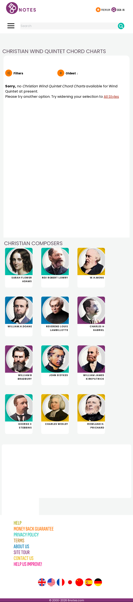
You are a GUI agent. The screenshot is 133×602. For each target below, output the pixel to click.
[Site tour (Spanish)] (88, 582)
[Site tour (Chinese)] (79, 582)
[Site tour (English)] (42, 582)
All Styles (111, 96)
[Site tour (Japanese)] (70, 582)
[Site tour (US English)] (51, 582)
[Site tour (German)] (98, 582)
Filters (18, 73)
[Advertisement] (66, 40)
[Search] (121, 26)
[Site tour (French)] (60, 582)
